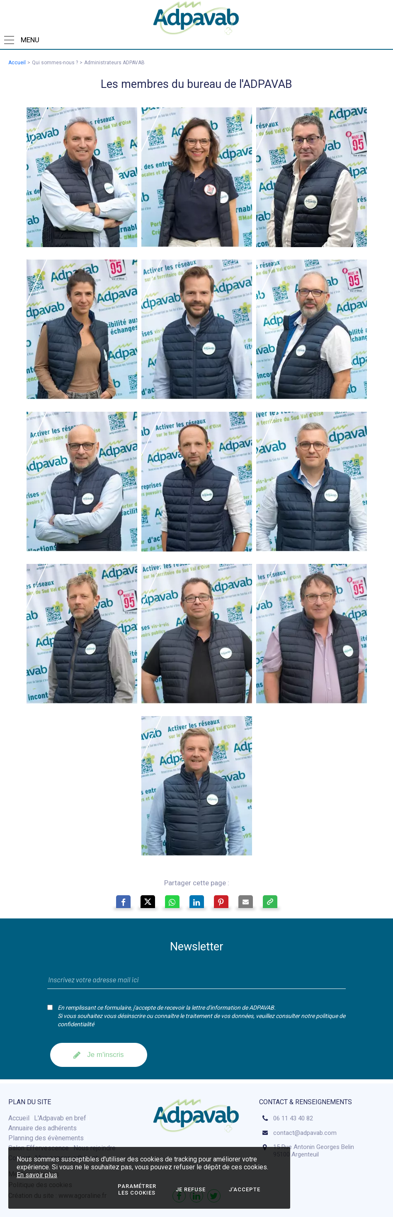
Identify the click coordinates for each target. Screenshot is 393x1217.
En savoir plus (37, 1175)
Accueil (17, 63)
